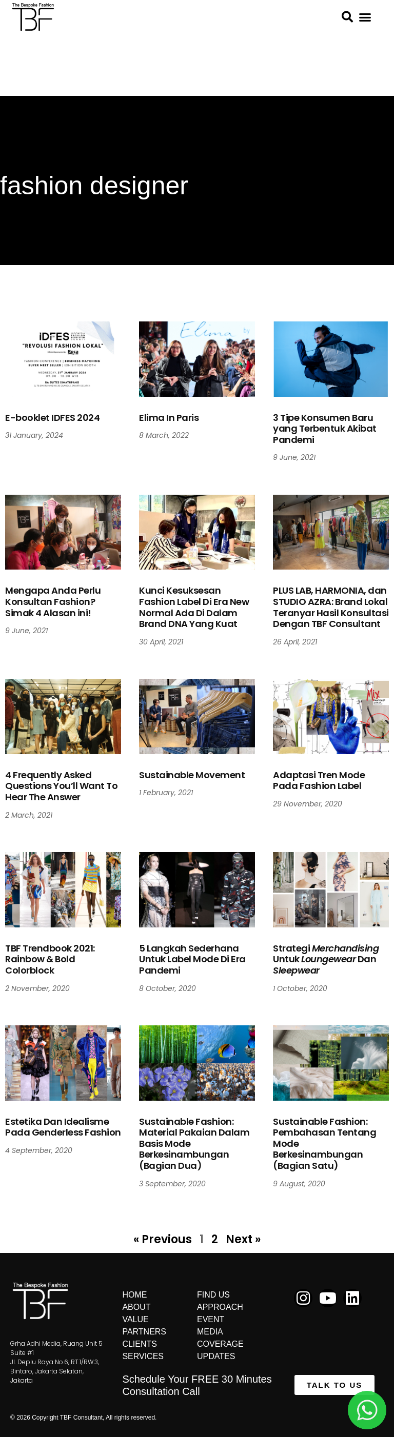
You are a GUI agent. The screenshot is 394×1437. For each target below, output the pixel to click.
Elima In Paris (169, 417)
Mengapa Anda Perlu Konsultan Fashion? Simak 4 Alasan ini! (53, 601)
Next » (243, 1239)
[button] (365, 17)
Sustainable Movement (192, 774)
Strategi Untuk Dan (326, 959)
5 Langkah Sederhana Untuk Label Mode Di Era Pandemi (192, 959)
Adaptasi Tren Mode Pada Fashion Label (319, 780)
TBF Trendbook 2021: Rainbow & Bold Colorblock (50, 959)
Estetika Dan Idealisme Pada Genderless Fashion (63, 1127)
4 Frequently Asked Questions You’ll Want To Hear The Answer (61, 785)
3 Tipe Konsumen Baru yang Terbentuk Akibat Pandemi (325, 428)
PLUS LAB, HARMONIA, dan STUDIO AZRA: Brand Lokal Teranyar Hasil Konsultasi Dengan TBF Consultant (331, 607)
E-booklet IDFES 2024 (52, 417)
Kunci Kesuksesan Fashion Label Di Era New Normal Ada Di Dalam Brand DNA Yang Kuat (194, 607)
